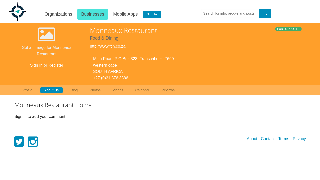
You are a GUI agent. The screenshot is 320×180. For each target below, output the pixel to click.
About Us (51, 90)
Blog (74, 90)
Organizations (58, 14)
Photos (95, 90)
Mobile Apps (125, 14)
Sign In (152, 14)
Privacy (299, 139)
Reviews (168, 90)
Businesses (92, 14)
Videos (118, 90)
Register (56, 65)
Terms (284, 139)
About (252, 139)
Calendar (142, 90)
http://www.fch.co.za (108, 46)
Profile (27, 90)
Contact (268, 139)
